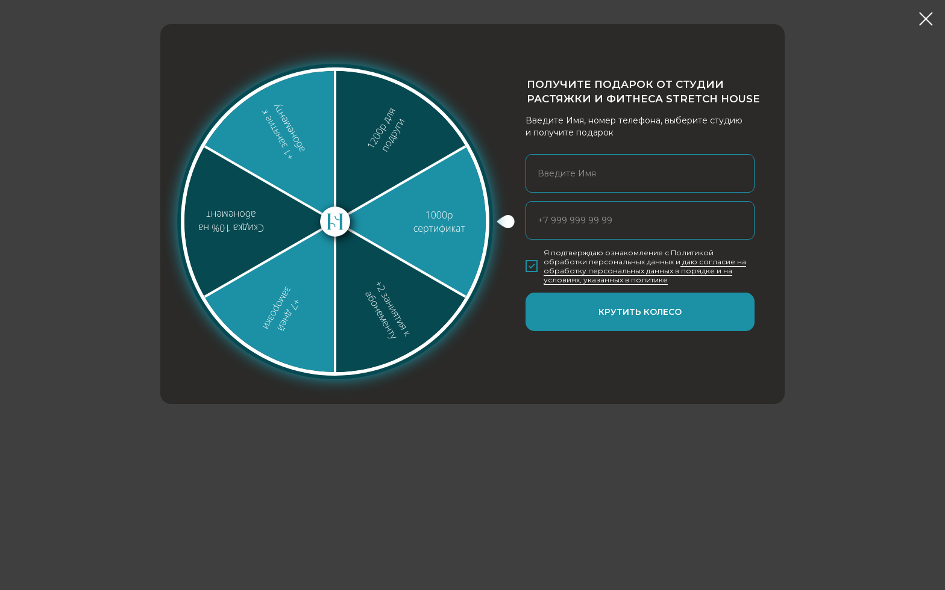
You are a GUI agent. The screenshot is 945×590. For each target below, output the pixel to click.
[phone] (640, 220)
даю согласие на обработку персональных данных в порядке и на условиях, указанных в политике (645, 270)
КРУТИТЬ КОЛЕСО (640, 311)
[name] (640, 173)
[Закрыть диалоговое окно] (926, 19)
